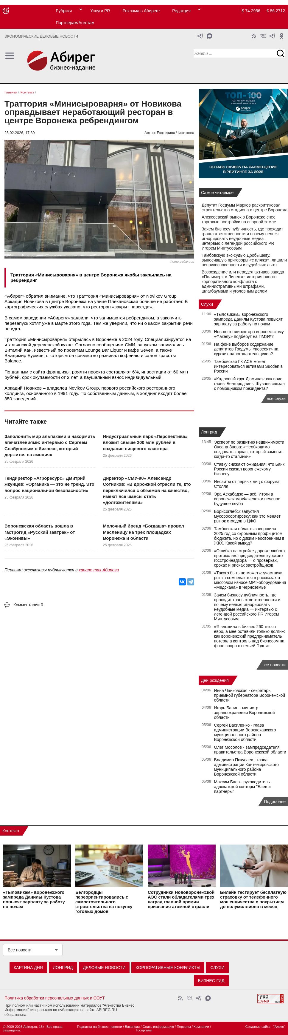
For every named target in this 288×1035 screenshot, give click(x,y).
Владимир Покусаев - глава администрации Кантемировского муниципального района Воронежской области (246, 766)
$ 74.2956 (251, 10)
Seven (146, 350)
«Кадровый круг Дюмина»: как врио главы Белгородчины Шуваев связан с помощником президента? (249, 383)
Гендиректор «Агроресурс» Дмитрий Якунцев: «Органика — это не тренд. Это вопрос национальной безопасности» (49, 484)
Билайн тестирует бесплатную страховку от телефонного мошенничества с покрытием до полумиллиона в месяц (253, 899)
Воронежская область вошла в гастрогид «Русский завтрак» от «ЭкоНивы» (39, 532)
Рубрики (64, 10)
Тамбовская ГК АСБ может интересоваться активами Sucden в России (248, 366)
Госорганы (144, 1030)
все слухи (276, 398)
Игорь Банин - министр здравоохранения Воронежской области (244, 712)
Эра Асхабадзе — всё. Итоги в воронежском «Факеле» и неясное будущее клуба (247, 499)
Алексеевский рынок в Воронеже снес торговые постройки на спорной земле (239, 219)
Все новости (20, 950)
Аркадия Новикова (24, 301)
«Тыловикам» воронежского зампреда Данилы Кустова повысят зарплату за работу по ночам (248, 319)
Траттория (87, 296)
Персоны (184, 1026)
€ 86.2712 (276, 10)
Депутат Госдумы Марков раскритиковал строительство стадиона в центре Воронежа (244, 207)
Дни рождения (215, 680)
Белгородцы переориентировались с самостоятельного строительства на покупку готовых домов (103, 902)
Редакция (181, 10)
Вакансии (132, 1026)
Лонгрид (209, 432)
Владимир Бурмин (23, 355)
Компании (201, 1026)
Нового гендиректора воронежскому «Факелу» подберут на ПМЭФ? (249, 334)
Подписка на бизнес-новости (99, 1026)
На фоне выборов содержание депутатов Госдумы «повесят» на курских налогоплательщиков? (246, 349)
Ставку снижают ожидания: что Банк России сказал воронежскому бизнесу (249, 469)
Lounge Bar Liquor (104, 350)
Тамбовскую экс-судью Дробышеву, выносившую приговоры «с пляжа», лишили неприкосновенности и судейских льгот (244, 260)
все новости (274, 664)
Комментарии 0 (28, 604)
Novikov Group (161, 296)
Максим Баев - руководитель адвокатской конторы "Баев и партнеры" (242, 786)
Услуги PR (100, 10)
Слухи (207, 304)
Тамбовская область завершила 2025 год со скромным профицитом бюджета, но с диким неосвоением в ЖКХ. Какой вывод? (249, 535)
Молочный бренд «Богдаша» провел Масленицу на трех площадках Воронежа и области (143, 532)
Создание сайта (257, 1026)
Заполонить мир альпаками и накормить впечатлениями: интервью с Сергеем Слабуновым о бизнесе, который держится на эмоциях (49, 445)
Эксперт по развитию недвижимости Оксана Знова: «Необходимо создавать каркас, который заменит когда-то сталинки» (249, 449)
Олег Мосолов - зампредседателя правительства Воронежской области (250, 749)
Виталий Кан (18, 350)
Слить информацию (158, 1026)
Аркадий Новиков (23, 387)
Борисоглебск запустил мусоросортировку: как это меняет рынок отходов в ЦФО (247, 516)
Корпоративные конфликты (168, 967)
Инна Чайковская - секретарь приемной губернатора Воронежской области (249, 695)
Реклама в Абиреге (141, 10)
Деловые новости (104, 967)
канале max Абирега (99, 570)
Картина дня (28, 967)
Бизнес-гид (211, 980)
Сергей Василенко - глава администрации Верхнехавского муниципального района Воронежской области (245, 732)
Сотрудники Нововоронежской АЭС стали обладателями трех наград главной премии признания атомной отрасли (181, 899)
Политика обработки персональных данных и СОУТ (54, 998)
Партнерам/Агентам (75, 22)
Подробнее (275, 801)
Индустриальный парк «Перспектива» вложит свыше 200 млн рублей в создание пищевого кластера (145, 442)
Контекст (10, 830)
